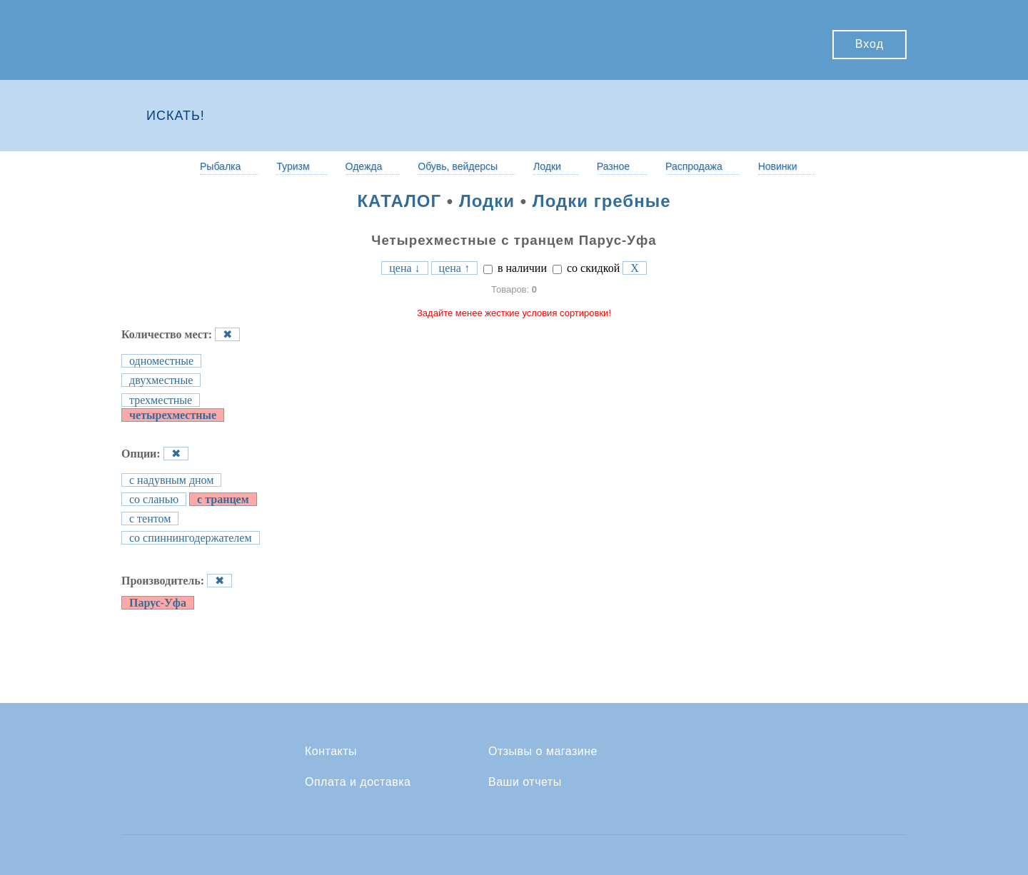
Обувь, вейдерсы (458, 166)
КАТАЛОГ (399, 201)
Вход (869, 44)
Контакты (331, 751)
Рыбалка (220, 166)
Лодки (547, 166)
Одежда (364, 166)
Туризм (292, 166)
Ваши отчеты (525, 782)
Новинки (777, 166)
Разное (613, 166)
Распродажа (693, 166)
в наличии (515, 268)
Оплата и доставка (357, 782)
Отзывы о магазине (543, 751)
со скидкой (586, 268)
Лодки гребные (602, 201)
